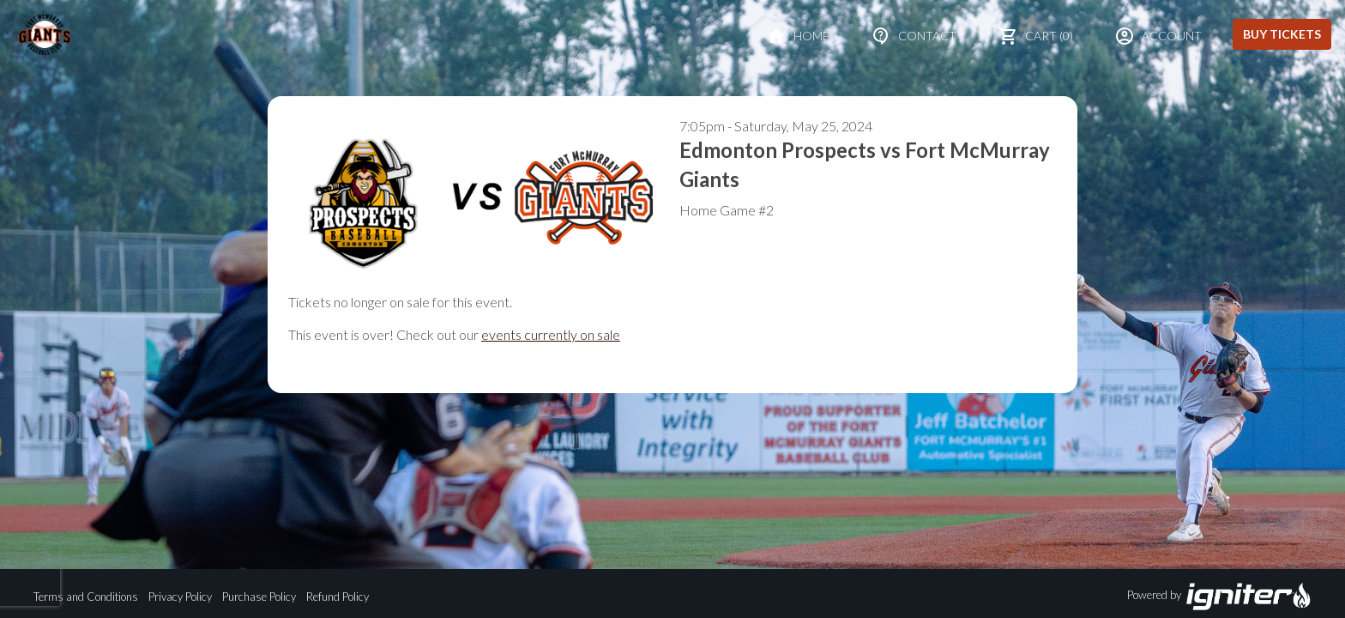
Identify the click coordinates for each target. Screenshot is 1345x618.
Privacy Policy (180, 596)
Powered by (1219, 596)
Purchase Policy (259, 596)
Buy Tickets (1282, 34)
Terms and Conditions (85, 596)
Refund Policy (337, 596)
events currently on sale (550, 334)
